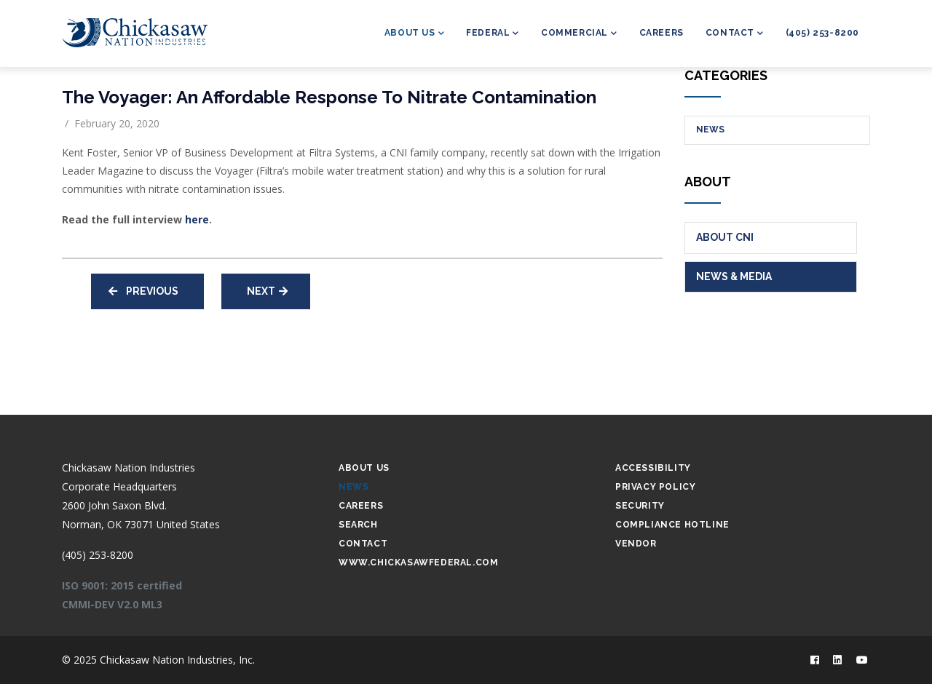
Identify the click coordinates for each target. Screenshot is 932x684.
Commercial (579, 34)
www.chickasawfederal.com (418, 562)
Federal (492, 34)
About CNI (725, 237)
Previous (152, 291)
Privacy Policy (655, 487)
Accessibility (653, 468)
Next (261, 291)
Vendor (636, 543)
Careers (661, 33)
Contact (735, 34)
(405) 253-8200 (822, 33)
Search (358, 525)
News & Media (734, 276)
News (710, 129)
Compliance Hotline (672, 525)
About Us (414, 34)
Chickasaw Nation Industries (128, 467)
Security (640, 506)
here (197, 219)
